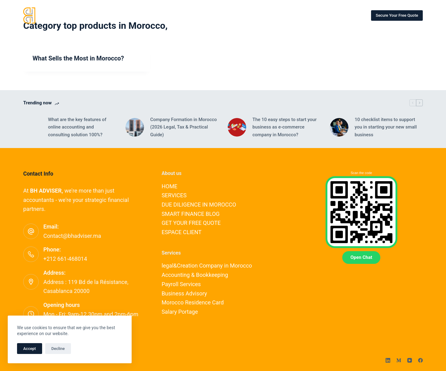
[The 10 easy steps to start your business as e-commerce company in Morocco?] (237, 127)
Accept (29, 348)
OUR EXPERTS (161, 15)
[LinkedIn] (388, 360)
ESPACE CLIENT (345, 15)
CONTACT (198, 15)
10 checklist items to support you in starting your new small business (386, 127)
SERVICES (123, 15)
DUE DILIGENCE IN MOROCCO (199, 204)
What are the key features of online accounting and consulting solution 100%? (77, 127)
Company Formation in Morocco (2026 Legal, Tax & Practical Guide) (183, 127)
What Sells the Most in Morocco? (78, 58)
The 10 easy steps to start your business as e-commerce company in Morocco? (284, 127)
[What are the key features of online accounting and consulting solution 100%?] (32, 127)
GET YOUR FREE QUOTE (191, 223)
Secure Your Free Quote (397, 15)
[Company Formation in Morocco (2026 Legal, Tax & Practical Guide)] (134, 127)
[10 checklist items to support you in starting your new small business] (339, 127)
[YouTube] (409, 360)
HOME (92, 15)
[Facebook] (420, 360)
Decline (58, 348)
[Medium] (398, 360)
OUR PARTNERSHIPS (297, 15)
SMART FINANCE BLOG (243, 15)
